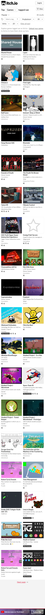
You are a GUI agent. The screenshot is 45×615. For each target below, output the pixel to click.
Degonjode (26, 239)
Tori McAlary (27, 327)
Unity (4, 24)
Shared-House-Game (7, 57)
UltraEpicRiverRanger (9, 355)
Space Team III (28, 385)
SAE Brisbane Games (7, 269)
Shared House (6, 53)
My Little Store (28, 267)
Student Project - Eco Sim (32, 355)
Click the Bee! (28, 325)
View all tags (25, 24)
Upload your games (36, 28)
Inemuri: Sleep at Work (31, 113)
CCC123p (4, 456)
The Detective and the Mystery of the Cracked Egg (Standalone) (33, 451)
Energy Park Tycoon (30, 235)
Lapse (25, 53)
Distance (4, 83)
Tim (2, 241)
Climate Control (29, 205)
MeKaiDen (4, 145)
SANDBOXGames (28, 514)
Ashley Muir (5, 117)
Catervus (4, 514)
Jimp (24, 179)
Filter (40, 9)
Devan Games (27, 117)
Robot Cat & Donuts (8, 480)
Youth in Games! (29, 540)
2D (14, 24)
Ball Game (5, 113)
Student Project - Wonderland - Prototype (32, 418)
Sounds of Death (7, 173)
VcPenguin (26, 87)
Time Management (30, 480)
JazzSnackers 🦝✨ (7, 544)
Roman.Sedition (6, 87)
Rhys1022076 (27, 484)
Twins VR (4, 205)
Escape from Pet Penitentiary (7, 450)
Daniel (25, 209)
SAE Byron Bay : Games (30, 542)
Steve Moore (27, 572)
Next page (21, 582)
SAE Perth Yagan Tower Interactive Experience (9, 236)
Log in (39, 3)
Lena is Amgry (28, 509)
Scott (3, 484)
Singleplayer (26, 19)
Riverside (26, 143)
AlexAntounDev (6, 209)
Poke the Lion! (6, 540)
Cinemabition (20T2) (8, 267)
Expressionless (6, 297)
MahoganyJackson (29, 389)
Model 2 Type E (6, 329)
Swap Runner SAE (8, 143)
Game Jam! (27, 568)
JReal (24, 301)
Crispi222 (4, 359)
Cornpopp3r (27, 147)
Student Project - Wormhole (7, 386)
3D (38, 19)
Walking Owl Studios (29, 57)
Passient (26, 297)
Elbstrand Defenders (8, 325)
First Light (26, 83)
